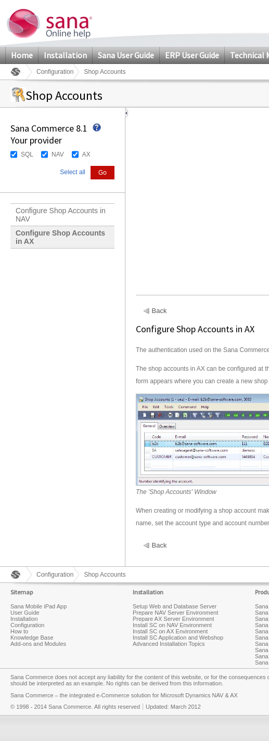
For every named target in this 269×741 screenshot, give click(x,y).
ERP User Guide (192, 55)
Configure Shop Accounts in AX (60, 237)
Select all (72, 172)
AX (86, 154)
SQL (27, 154)
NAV (58, 154)
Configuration (54, 71)
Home (22, 55)
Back (159, 311)
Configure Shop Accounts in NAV (61, 214)
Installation (65, 55)
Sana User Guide (126, 55)
